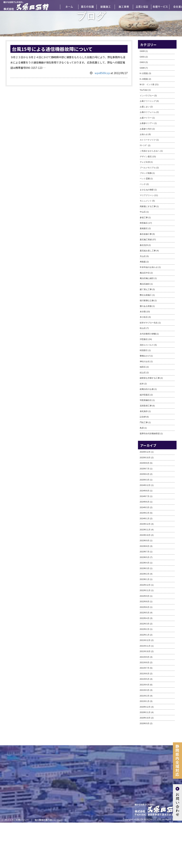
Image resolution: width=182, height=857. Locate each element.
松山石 (143, 328)
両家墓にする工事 (148, 206)
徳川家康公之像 (147, 300)
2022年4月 (144, 618)
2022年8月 (144, 601)
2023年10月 (145, 535)
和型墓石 (144, 223)
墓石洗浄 (144, 245)
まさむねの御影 (147, 190)
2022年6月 (144, 607)
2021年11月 (145, 646)
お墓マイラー (146, 118)
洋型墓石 (144, 339)
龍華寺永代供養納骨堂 (150, 433)
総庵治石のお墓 (147, 389)
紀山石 (143, 372)
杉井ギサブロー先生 (149, 323)
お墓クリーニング (148, 101)
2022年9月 (144, 596)
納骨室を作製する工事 (150, 378)
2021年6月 (144, 673)
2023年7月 (144, 552)
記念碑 (143, 417)
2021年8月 (144, 662)
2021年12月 (145, 640)
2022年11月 (145, 590)
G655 (142, 57)
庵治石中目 (145, 273)
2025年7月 (144, 469)
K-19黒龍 (144, 79)
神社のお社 (145, 361)
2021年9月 (144, 657)
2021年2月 (144, 696)
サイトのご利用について (17, 819)
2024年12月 (145, 485)
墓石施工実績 (146, 239)
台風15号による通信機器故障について (52, 48)
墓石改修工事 (146, 234)
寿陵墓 (143, 262)
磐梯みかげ (145, 356)
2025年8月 (144, 463)
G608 (142, 51)
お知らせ (144, 134)
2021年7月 (144, 668)
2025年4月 (144, 474)
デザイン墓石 (146, 156)
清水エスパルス (147, 345)
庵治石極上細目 (147, 278)
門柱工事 (144, 422)
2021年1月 (144, 701)
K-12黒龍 (144, 73)
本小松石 (144, 317)
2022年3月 (144, 624)
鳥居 (142, 428)
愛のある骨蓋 (146, 306)
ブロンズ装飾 (146, 173)
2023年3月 (144, 568)
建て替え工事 (146, 289)
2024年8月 (144, 491)
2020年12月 (145, 707)
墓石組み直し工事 (148, 251)
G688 (142, 68)
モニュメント (146, 201)
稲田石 (143, 367)
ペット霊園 (145, 178)
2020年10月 (145, 718)
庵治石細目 (145, 284)
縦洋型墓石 (145, 395)
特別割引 (144, 350)
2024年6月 (144, 502)
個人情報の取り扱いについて (49, 819)
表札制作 (144, 411)
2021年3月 (144, 690)
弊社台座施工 (146, 295)
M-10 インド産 (147, 84)
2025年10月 (145, 457)
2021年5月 (144, 679)
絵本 (142, 384)
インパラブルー (147, 95)
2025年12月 (145, 452)
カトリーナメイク (148, 140)
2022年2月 (144, 629)
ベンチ (143, 184)
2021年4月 (144, 685)
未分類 (143, 311)
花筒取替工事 (146, 406)
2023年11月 (145, 530)
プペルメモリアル (148, 168)
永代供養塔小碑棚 (148, 334)
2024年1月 (144, 518)
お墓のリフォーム (148, 112)
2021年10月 (145, 651)
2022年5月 (144, 612)
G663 (142, 62)
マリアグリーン (147, 195)
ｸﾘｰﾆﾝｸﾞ (143, 145)
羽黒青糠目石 (146, 400)
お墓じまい (145, 107)
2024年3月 (144, 507)
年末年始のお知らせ (149, 267)
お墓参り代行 (146, 129)
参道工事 (144, 217)
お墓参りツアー (147, 123)
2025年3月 (144, 480)
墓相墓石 (144, 228)
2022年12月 (145, 585)
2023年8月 (144, 546)
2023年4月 (144, 563)
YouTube (144, 90)
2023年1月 (144, 579)
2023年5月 (144, 557)
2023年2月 (144, 574)
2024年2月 (144, 513)
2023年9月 (144, 540)
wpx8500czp (102, 73)
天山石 (143, 256)
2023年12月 (145, 524)
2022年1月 (144, 635)
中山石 (143, 212)
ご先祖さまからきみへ (150, 151)
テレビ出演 (145, 162)
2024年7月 (144, 496)
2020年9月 (144, 723)
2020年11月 (145, 712)
